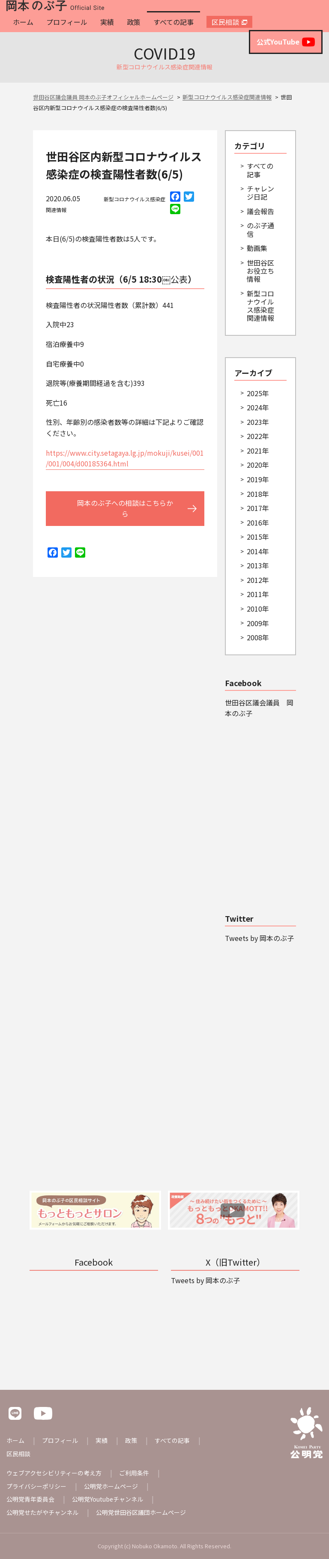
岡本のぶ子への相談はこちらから (125, 508)
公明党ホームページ (111, 1486)
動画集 (257, 248)
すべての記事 (173, 22)
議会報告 (260, 211)
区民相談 (225, 22)
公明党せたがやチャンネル (42, 1512)
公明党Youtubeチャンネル (107, 1499)
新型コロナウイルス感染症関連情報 (260, 305)
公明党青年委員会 (30, 1499)
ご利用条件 (134, 1473)
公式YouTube (286, 42)
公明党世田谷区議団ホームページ (141, 1512)
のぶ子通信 (260, 229)
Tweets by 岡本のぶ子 (259, 938)
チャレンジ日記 (260, 192)
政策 (134, 22)
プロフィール (66, 22)
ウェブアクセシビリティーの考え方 (54, 1473)
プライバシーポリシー (36, 1486)
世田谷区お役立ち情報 (260, 270)
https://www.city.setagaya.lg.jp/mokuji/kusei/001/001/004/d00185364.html (125, 458)
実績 (107, 22)
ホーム (23, 22)
